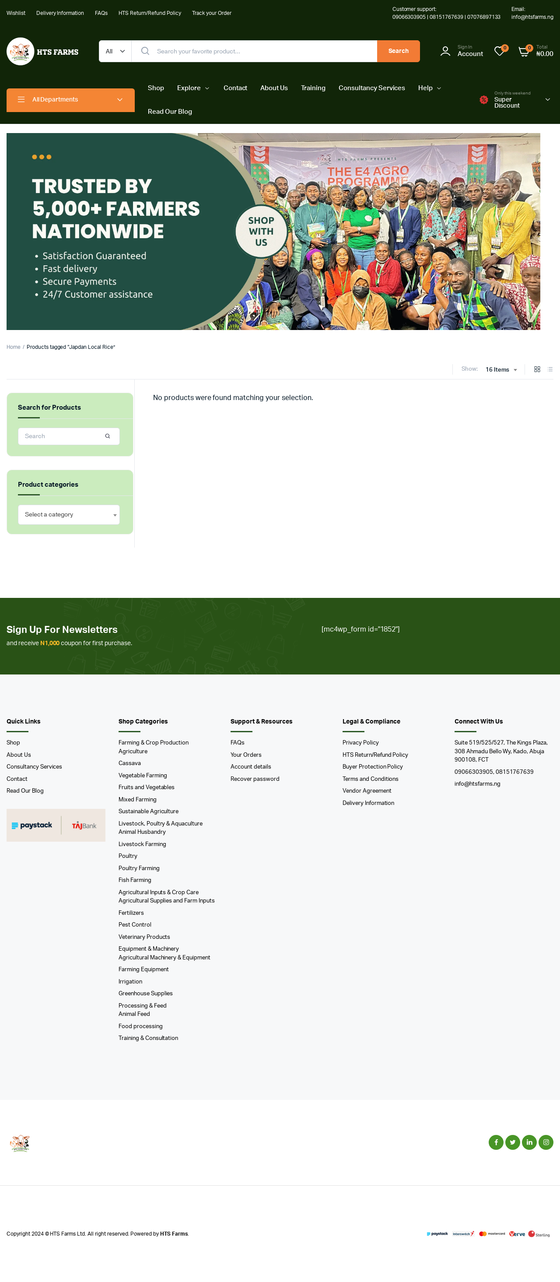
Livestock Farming (142, 844)
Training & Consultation (148, 1038)
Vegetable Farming (143, 776)
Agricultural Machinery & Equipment (164, 958)
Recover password (255, 779)
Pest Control (135, 925)
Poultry (128, 856)
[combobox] (501, 370)
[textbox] (49, 515)
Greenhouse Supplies (146, 994)
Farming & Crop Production (154, 743)
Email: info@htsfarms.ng (532, 13)
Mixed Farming (138, 800)
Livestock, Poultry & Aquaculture (161, 824)
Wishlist (16, 13)
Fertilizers (131, 913)
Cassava (130, 763)
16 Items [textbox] (497, 370)
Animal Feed (134, 1014)
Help (425, 88)
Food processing (141, 1026)
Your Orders (246, 755)
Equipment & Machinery (149, 949)
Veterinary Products (144, 937)
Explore (189, 88)
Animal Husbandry (142, 832)
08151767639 (515, 772)
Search (398, 51)
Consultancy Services (372, 88)
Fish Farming (135, 880)
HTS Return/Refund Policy (150, 13)
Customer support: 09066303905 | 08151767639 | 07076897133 (446, 13)
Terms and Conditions (371, 779)
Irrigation (130, 982)
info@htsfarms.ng (477, 784)
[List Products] (549, 370)
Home (14, 347)
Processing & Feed (143, 1006)
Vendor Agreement (367, 791)
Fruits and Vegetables (147, 787)
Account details (251, 767)
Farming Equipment (144, 970)
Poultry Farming (139, 868)
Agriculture (133, 752)
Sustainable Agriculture (148, 812)
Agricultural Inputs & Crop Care (159, 893)
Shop (156, 88)
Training (313, 88)
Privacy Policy (361, 743)
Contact (236, 88)
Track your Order (211, 13)
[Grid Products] (537, 370)
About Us (274, 88)
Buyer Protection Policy (373, 767)
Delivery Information (60, 13)
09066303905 (474, 772)
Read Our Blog (170, 112)
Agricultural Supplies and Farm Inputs (167, 901)
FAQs (101, 13)
